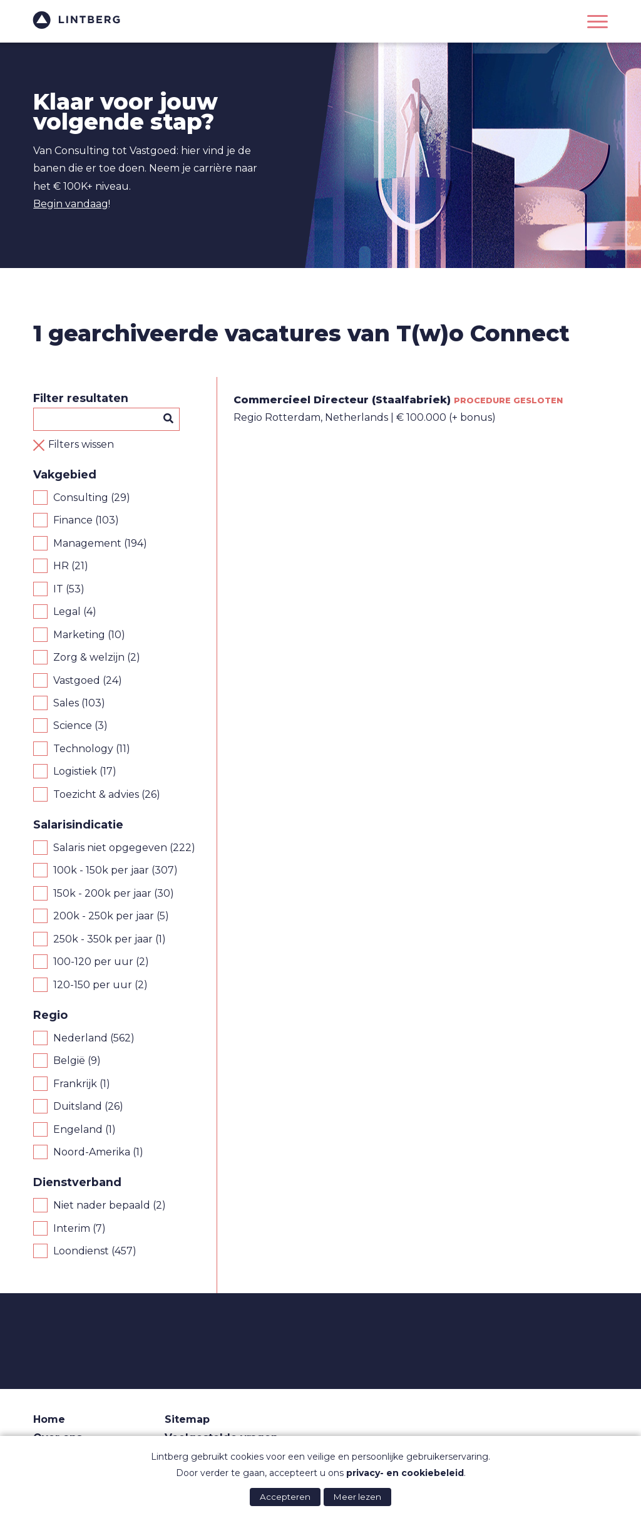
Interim (71, 1228)
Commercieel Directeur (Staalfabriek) (342, 400)
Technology (83, 749)
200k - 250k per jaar (103, 916)
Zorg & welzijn (89, 657)
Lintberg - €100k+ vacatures (77, 20)
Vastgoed (76, 680)
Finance (73, 520)
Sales (66, 703)
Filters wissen (81, 444)
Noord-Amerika (91, 1152)
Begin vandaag (70, 204)
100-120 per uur (93, 962)
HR (61, 566)
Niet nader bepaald (101, 1205)
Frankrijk (75, 1084)
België (69, 1060)
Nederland (80, 1038)
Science (72, 725)
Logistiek (75, 771)
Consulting (80, 497)
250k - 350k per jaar (103, 939)
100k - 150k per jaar (101, 870)
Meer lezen (357, 1497)
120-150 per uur (92, 985)
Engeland (78, 1129)
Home (49, 1419)
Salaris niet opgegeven (110, 848)
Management (87, 543)
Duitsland (77, 1106)
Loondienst (81, 1251)
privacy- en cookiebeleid (405, 1473)
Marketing (79, 635)
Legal (67, 611)
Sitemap (187, 1419)
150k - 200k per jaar (102, 893)
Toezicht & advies (96, 794)
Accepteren (285, 1497)
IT (58, 589)
